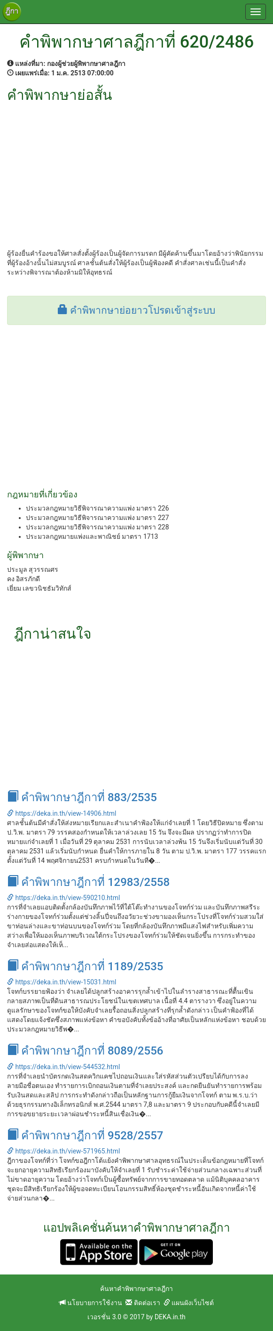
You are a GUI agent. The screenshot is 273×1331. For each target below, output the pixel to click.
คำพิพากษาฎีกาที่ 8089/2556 (85, 1050)
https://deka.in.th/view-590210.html (63, 897)
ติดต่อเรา (142, 1303)
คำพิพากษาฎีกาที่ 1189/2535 (85, 966)
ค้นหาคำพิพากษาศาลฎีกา (136, 1288)
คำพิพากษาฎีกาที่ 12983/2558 (88, 882)
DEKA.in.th (170, 1317)
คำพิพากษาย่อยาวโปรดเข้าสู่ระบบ (136, 310)
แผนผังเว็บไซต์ (189, 1303)
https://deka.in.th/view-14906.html (61, 813)
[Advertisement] (136, 173)
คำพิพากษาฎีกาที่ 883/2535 (82, 797)
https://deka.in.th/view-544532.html (63, 1067)
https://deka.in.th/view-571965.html (63, 1151)
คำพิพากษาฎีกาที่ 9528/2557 (85, 1135)
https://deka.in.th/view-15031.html (61, 982)
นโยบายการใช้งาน (90, 1303)
